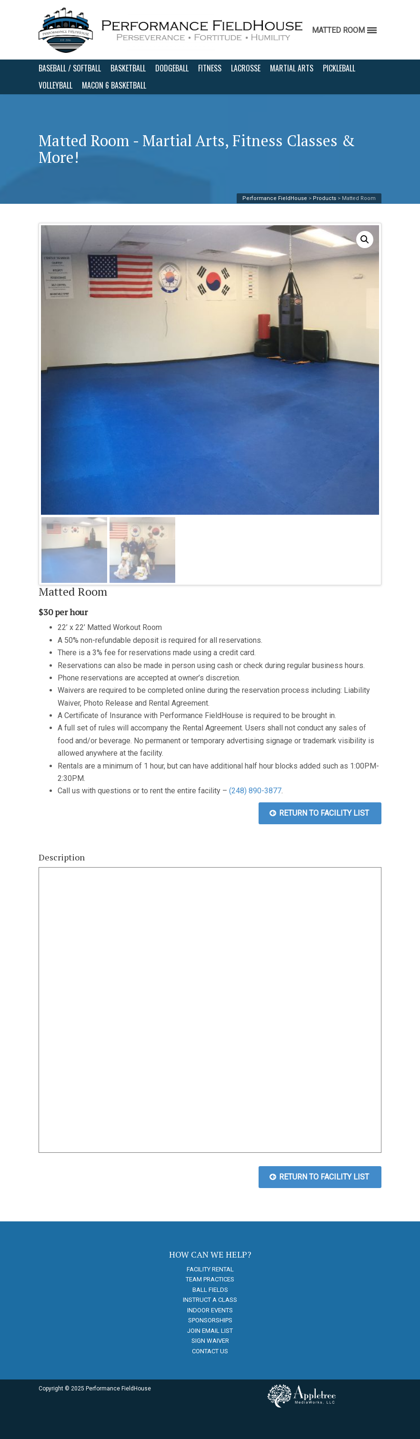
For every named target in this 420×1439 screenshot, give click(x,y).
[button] (364, 239)
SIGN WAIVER (210, 1340)
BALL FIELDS (210, 1289)
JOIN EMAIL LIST (210, 1330)
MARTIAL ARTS (291, 68)
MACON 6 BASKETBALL (114, 85)
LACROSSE (245, 68)
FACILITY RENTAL (210, 1269)
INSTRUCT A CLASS (210, 1299)
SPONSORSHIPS (210, 1320)
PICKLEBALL (339, 68)
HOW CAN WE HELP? (210, 1254)
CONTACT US (210, 1351)
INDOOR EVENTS (210, 1310)
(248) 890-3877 (255, 790)
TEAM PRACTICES (210, 1279)
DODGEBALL (172, 68)
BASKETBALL (128, 68)
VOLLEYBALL (55, 85)
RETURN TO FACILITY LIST (319, 813)
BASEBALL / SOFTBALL (70, 68)
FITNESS (209, 68)
